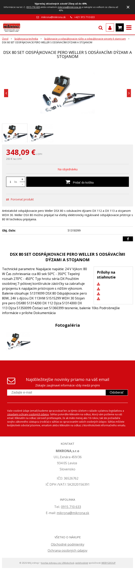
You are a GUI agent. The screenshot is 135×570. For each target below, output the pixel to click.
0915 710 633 (33, 7)
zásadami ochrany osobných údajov (28, 414)
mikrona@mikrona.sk (69, 7)
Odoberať (117, 392)
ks (15, 182)
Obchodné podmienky (67, 544)
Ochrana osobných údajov (67, 550)
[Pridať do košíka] (77, 182)
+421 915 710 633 (84, 17)
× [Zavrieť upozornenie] (128, 7)
